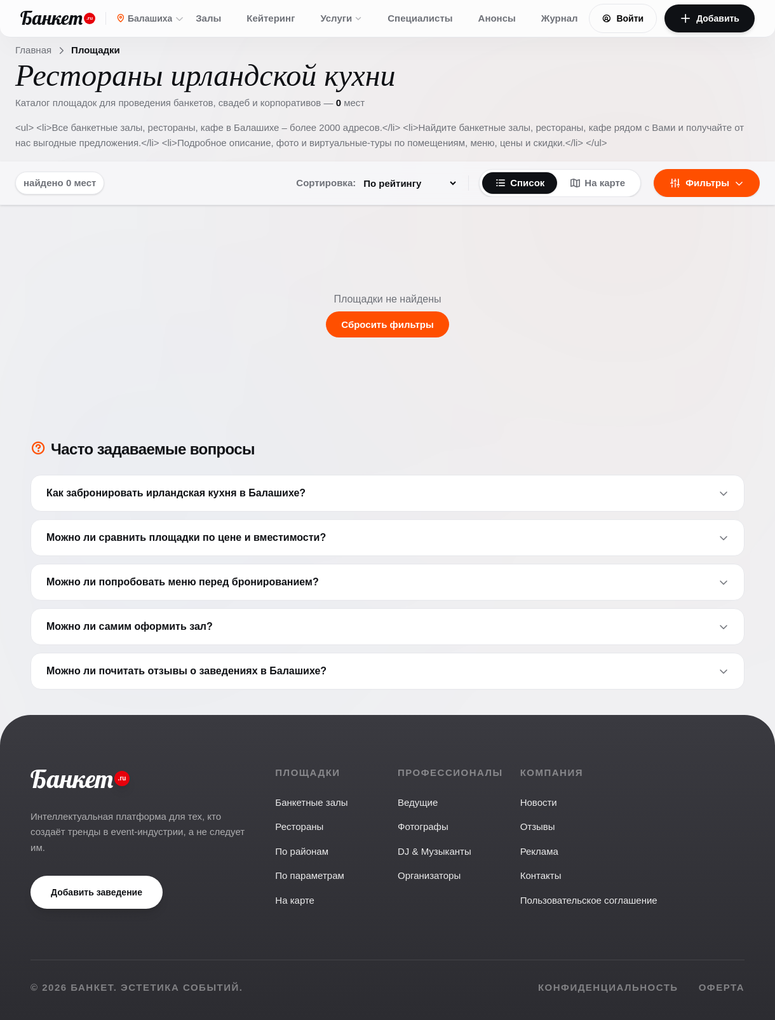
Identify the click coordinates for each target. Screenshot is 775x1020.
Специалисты (420, 18)
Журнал (559, 18)
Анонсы (497, 18)
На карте (597, 183)
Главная (33, 49)
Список (519, 183)
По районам (301, 851)
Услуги (341, 18)
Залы (208, 18)
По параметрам (309, 875)
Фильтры (707, 183)
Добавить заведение (96, 892)
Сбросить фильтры (387, 324)
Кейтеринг (270, 18)
